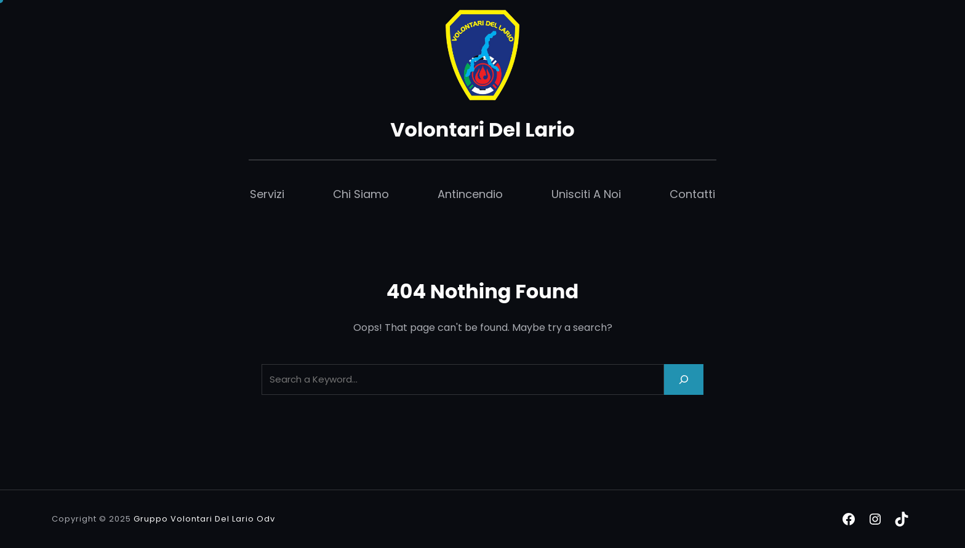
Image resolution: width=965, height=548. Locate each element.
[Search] (683, 379)
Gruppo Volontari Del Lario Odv (204, 519)
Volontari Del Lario (482, 129)
